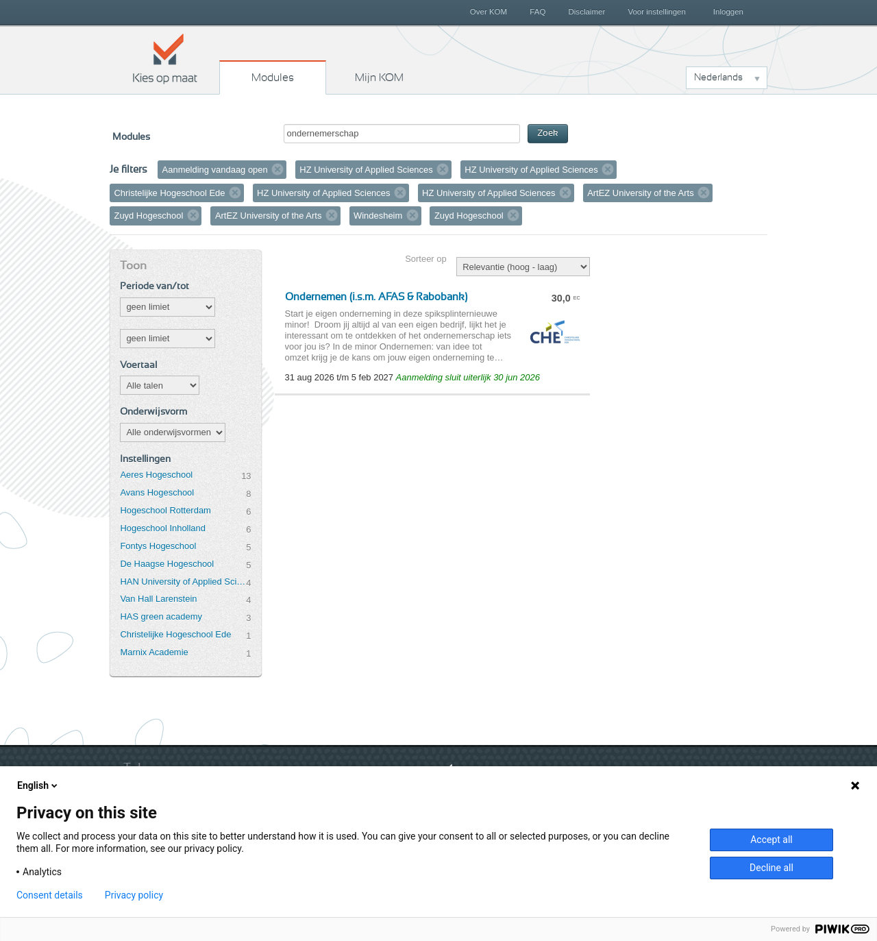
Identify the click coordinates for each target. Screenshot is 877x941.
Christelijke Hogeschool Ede (175, 634)
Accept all (771, 839)
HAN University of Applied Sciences (183, 581)
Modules (272, 77)
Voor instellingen (657, 12)
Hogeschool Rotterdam (165, 510)
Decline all (771, 867)
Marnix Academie (154, 652)
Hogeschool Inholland (163, 528)
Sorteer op (425, 259)
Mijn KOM (379, 77)
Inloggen (728, 12)
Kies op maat (165, 58)
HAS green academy (161, 616)
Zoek (547, 133)
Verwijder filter (277, 169)
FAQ (537, 12)
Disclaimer (587, 12)
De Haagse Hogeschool (167, 564)
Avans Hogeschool (157, 492)
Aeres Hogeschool (156, 474)
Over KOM (488, 12)
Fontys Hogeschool (158, 546)
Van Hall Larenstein (158, 599)
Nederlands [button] (718, 77)
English (38, 785)
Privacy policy (134, 895)
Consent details (49, 895)
